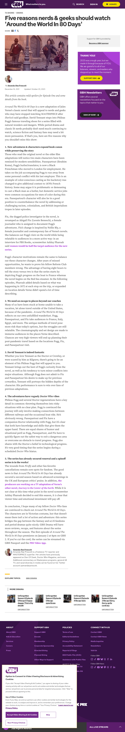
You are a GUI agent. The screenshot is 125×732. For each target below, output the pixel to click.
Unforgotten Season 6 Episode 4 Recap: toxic (81, 598)
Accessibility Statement (72, 646)
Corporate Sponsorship (44, 646)
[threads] (105, 659)
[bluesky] (102, 659)
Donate (111, 4)
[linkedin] (111, 659)
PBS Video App (38, 543)
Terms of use (67, 632)
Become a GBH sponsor (99, 43)
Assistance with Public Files (74, 660)
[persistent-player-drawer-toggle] (106, 727)
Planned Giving (40, 655)
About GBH (11, 632)
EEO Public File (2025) (71, 655)
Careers (9, 646)
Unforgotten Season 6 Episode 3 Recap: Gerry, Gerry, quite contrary (109, 600)
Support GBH (90, 78)
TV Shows (9, 13)
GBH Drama (31, 578)
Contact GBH (96, 632)
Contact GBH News (99, 637)
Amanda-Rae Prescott (17, 85)
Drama (19, 13)
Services (9, 641)
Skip (48, 715)
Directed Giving (40, 650)
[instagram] (92, 659)
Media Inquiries (97, 641)
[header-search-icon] (78, 4)
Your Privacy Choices (16, 723)
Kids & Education (13, 637)
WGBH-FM (78, 671)
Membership (39, 641)
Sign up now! (89, 115)
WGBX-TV (78, 667)
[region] (39, 696)
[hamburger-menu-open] (7, 4)
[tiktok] (95, 659)
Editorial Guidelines (70, 637)
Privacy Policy (68, 641)
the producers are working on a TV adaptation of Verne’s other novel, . (34, 484)
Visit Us (94, 650)
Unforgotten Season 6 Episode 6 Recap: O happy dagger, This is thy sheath (25, 600)
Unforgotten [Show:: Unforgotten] (24, 610)
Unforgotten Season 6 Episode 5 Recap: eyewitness (53, 599)
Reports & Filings (69, 650)
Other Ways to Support (43, 660)
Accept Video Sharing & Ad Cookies (22, 715)
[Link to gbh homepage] (17, 4)
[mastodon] (105, 667)
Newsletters (96, 646)
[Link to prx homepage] (81, 704)
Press (8, 650)
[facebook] (108, 659)
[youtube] (99, 659)
